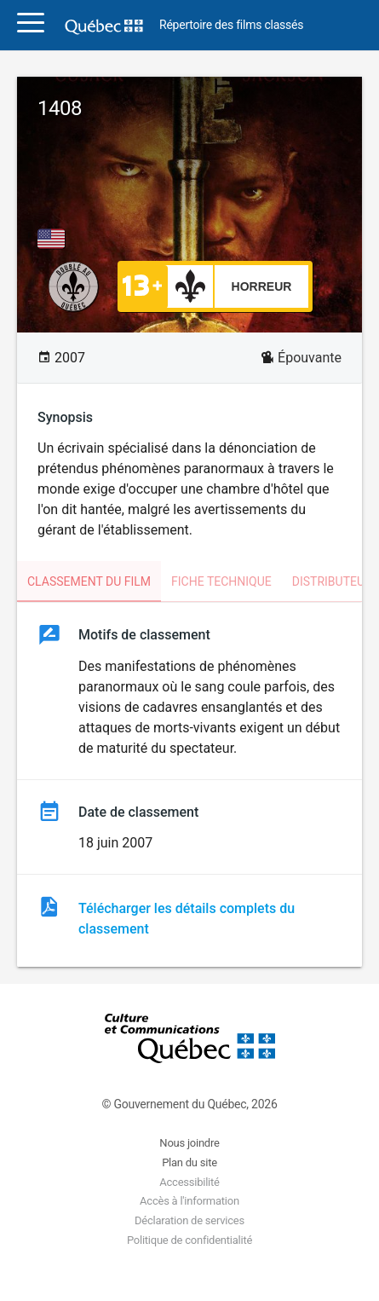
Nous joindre (189, 1142)
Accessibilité (189, 1182)
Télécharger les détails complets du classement (186, 918)
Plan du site (189, 1162)
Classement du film (89, 581)
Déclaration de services (189, 1220)
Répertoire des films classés (231, 25)
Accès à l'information (189, 1200)
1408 (59, 108)
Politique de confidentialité (189, 1240)
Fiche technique (221, 581)
